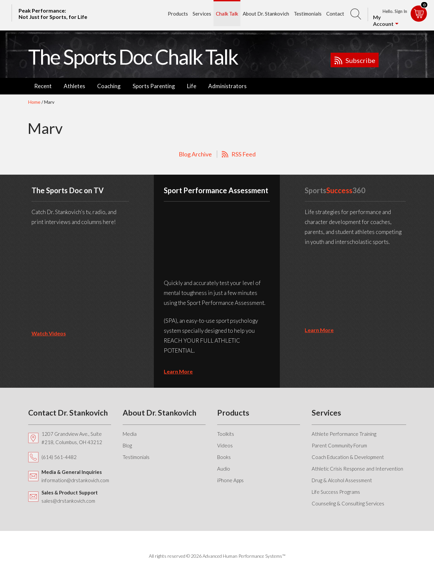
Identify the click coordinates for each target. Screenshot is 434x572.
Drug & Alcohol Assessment (342, 480)
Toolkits (225, 434)
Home (34, 102)
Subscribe (360, 60)
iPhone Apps (230, 480)
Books (224, 457)
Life (191, 86)
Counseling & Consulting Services (348, 503)
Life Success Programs (336, 492)
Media (130, 434)
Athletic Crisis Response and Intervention (357, 469)
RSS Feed (243, 154)
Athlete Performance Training (344, 434)
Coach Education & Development (348, 457)
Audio (223, 469)
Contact (335, 14)
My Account (383, 20)
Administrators (227, 86)
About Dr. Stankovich (266, 14)
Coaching (109, 86)
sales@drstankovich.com (68, 501)
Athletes (74, 86)
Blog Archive (195, 154)
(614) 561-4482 (59, 457)
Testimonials (308, 14)
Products (178, 14)
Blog (127, 445)
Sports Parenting (154, 86)
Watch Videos (48, 333)
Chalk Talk (227, 14)
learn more (178, 371)
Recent (43, 86)
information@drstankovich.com (75, 480)
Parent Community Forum (339, 445)
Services (202, 14)
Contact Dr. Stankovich (68, 412)
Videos (225, 445)
